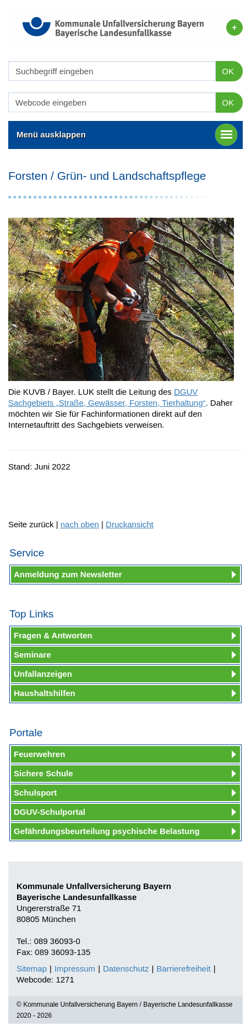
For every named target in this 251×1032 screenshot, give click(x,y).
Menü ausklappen (127, 135)
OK (228, 71)
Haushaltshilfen (44, 693)
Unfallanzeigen (43, 673)
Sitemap (32, 968)
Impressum (74, 968)
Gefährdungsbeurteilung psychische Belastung (107, 831)
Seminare (32, 654)
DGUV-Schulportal (49, 811)
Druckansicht (130, 524)
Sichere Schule (43, 773)
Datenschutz (126, 968)
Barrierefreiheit (183, 968)
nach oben (80, 524)
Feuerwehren (39, 754)
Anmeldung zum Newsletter (68, 574)
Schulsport (35, 792)
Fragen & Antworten (53, 635)
